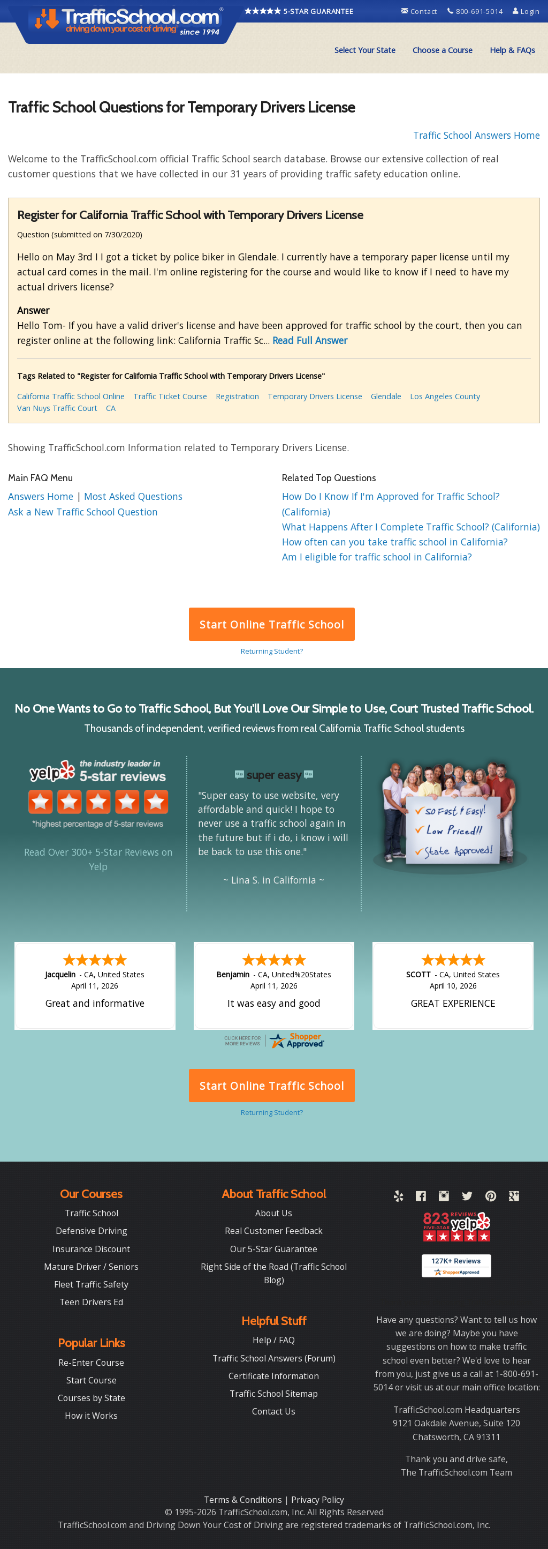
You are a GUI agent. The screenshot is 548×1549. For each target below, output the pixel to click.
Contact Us (273, 1411)
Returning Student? (272, 651)
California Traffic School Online (71, 396)
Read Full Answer (309, 340)
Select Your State (364, 50)
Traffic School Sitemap (274, 1394)
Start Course (91, 1380)
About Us (273, 1213)
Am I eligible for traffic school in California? (377, 556)
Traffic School (91, 1213)
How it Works (91, 1415)
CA (111, 408)
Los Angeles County (445, 396)
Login (526, 11)
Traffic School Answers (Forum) (274, 1358)
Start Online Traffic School (272, 624)
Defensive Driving (91, 1231)
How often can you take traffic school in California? (395, 541)
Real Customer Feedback (274, 1231)
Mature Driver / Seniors (91, 1267)
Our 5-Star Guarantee (273, 1249)
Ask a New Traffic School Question (83, 511)
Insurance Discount (91, 1249)
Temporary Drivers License (315, 396)
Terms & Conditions (244, 1500)
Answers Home (42, 496)
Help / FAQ (274, 1340)
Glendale (386, 396)
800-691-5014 (476, 11)
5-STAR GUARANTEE (299, 11)
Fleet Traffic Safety (91, 1284)
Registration (237, 396)
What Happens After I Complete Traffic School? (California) (411, 526)
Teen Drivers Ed (91, 1302)
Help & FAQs (512, 50)
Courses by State (91, 1398)
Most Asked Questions (133, 496)
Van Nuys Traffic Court (57, 408)
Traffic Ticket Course (170, 396)
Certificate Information (274, 1376)
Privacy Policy (317, 1500)
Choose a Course (443, 50)
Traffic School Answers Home (476, 135)
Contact (420, 11)
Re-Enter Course (91, 1362)
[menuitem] (365, 50)
